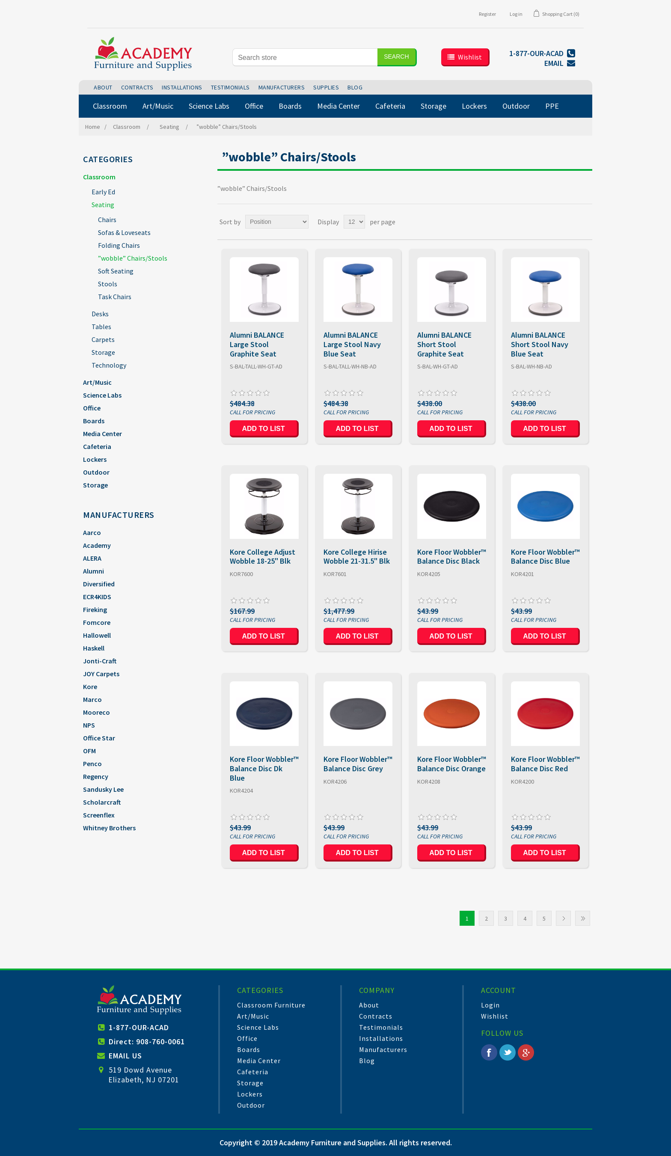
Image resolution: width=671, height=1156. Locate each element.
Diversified (99, 583)
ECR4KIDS (97, 596)
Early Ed (103, 191)
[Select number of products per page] (354, 222)
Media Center (102, 433)
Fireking (95, 609)
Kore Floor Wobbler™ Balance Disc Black (451, 556)
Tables (101, 326)
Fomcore (96, 622)
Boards (93, 420)
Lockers (95, 459)
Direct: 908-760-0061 (147, 1041)
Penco (92, 763)
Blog (367, 1060)
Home (92, 127)
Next (563, 918)
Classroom (99, 176)
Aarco (92, 532)
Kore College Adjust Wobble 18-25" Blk (262, 556)
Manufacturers (383, 1049)
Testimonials (381, 1027)
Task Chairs (114, 296)
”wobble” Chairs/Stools (132, 258)
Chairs (107, 219)
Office (92, 408)
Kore (90, 686)
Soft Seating (116, 271)
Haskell (93, 648)
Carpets (103, 339)
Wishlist (494, 1016)
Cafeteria (97, 446)
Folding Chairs (119, 245)
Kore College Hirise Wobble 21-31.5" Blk (357, 556)
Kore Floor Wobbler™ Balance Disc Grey (358, 764)
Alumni (93, 571)
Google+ (526, 1052)
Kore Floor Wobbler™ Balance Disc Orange (451, 764)
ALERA (92, 558)
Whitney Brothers (109, 827)
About (369, 1005)
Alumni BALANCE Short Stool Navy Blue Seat (539, 344)
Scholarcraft (102, 802)
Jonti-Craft (99, 661)
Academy (97, 545)
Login (490, 1005)
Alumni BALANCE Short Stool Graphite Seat (444, 344)
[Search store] (305, 57)
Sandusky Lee (103, 789)
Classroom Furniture (271, 1005)
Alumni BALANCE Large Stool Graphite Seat (257, 344)
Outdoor (96, 472)
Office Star (99, 738)
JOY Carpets (101, 673)
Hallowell (97, 635)
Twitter (507, 1052)
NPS (89, 725)
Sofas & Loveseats (124, 232)
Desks (100, 313)
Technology (109, 365)
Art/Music (97, 382)
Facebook (489, 1052)
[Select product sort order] (277, 222)
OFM (89, 750)
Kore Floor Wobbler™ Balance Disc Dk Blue (264, 768)
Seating (103, 204)
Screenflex (99, 815)
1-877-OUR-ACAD (139, 1027)
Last (582, 918)
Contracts (375, 1016)
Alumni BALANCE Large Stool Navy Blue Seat (352, 344)
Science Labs (102, 395)
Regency (95, 776)
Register (487, 14)
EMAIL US (125, 1056)
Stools (107, 283)
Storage (103, 352)
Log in (516, 14)
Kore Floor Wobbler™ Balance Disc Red (545, 764)
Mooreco (96, 712)
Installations (381, 1038)
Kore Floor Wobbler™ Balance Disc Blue (545, 556)
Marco (92, 699)
